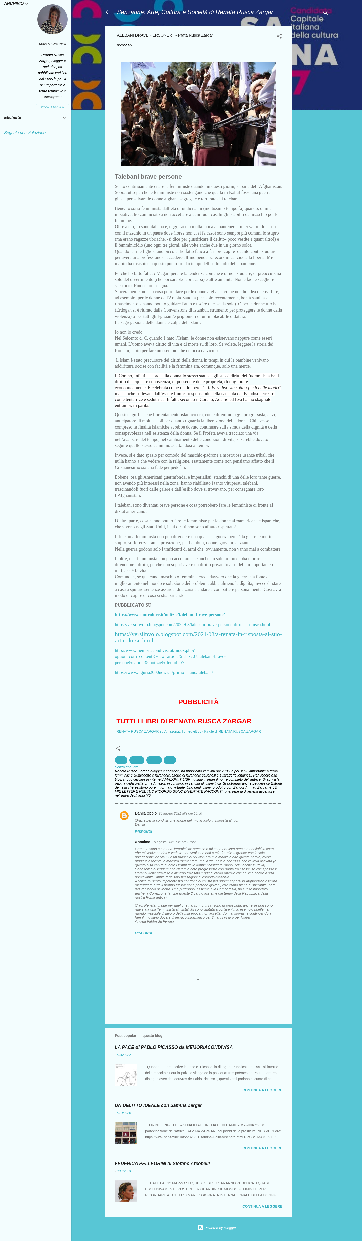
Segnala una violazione (25, 133)
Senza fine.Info (52, 44)
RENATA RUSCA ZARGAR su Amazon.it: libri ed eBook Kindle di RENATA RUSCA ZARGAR (188, 731)
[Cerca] (326, 13)
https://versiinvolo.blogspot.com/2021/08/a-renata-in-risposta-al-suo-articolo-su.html (198, 637)
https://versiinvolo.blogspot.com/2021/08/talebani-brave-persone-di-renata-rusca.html (192, 624)
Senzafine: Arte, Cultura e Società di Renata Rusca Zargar (195, 12)
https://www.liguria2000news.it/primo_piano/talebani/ (164, 672)
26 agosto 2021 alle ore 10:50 (180, 813)
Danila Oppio (146, 813)
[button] (279, 37)
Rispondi (143, 832)
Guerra (154, 760)
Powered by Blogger (216, 1228)
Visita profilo (52, 107)
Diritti (121, 760)
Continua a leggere (262, 1090)
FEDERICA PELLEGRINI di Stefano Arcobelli (162, 1163)
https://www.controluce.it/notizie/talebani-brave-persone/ (170, 614)
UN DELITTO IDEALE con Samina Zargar (158, 1105)
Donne (137, 760)
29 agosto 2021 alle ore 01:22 (174, 842)
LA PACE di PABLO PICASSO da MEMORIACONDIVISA (174, 1047)
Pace (170, 760)
